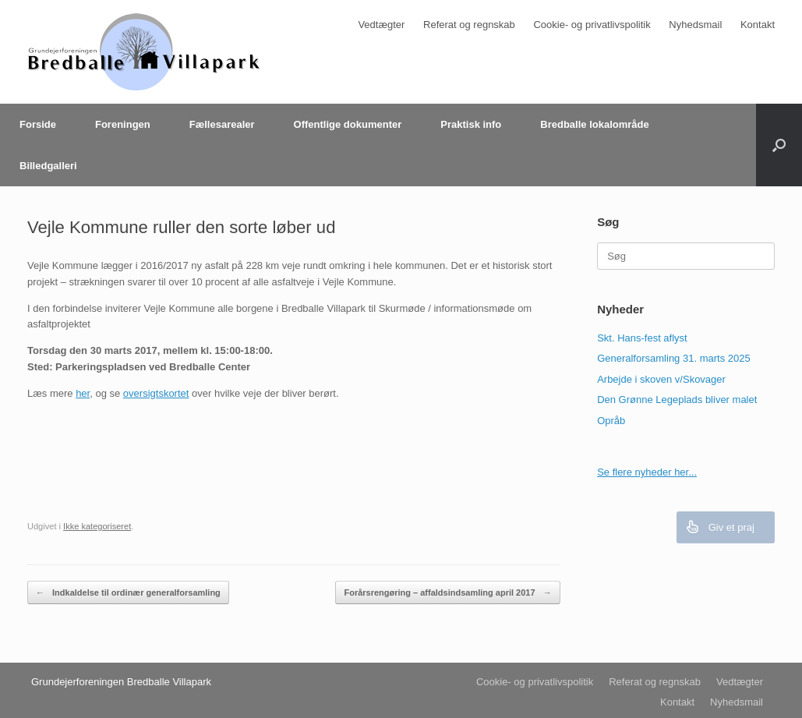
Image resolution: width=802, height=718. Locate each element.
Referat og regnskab (469, 24)
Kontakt (757, 24)
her (83, 393)
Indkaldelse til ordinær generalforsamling (128, 593)
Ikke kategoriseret (97, 526)
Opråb (611, 420)
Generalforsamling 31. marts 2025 (674, 358)
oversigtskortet (156, 393)
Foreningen (122, 124)
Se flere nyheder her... (647, 472)
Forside (37, 124)
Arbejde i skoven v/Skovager (661, 379)
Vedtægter (381, 24)
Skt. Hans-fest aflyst (642, 338)
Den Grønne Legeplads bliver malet (677, 399)
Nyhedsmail (695, 24)
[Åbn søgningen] (779, 145)
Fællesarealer (222, 124)
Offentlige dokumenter (348, 124)
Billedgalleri (48, 166)
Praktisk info (470, 124)
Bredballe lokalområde (594, 124)
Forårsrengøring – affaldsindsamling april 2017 (447, 593)
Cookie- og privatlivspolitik (591, 24)
